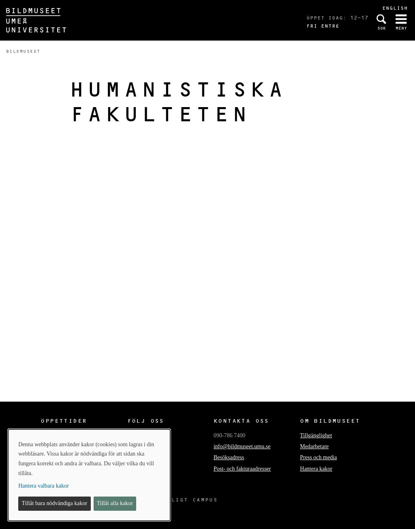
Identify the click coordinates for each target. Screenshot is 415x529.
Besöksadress (229, 457)
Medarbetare (314, 446)
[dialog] (89, 475)
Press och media (318, 457)
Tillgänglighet (316, 435)
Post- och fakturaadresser (242, 469)
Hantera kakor (316, 469)
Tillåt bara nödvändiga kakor (55, 503)
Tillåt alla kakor (115, 503)
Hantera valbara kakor (43, 486)
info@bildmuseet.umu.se (242, 446)
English (395, 8)
